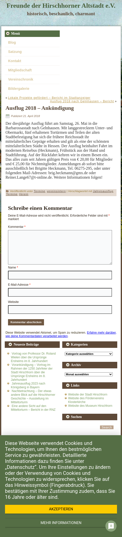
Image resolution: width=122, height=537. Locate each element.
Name (13, 267)
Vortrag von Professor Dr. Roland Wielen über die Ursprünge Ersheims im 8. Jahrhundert (33, 357)
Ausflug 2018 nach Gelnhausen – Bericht (82, 101)
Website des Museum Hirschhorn (90, 405)
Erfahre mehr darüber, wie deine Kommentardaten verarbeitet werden (61, 334)
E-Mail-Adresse (19, 284)
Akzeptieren (61, 509)
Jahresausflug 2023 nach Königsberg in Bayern (28, 385)
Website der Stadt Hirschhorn (88, 394)
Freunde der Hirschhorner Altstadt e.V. (61, 5)
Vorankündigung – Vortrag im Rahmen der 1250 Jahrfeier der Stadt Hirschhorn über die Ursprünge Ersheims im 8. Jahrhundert (31, 372)
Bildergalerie (18, 89)
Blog (12, 42)
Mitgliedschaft (20, 70)
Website (13, 302)
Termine (39, 191)
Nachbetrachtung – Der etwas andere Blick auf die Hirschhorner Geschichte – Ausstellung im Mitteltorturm (33, 396)
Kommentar (17, 227)
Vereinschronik (20, 79)
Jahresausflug (103, 191)
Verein (23, 194)
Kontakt (14, 61)
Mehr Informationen (60, 523)
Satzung (15, 52)
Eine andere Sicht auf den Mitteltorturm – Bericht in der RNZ (33, 407)
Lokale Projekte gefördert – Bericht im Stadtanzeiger (49, 98)
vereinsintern (56, 191)
